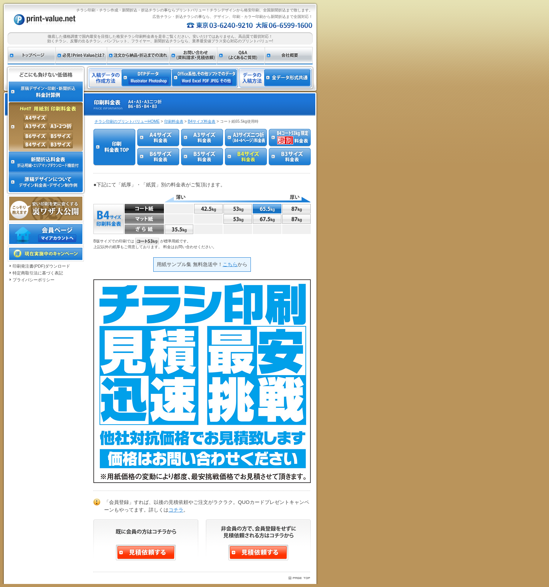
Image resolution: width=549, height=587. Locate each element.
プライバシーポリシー (34, 279)
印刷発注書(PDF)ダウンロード (41, 266)
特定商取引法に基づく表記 (38, 273)
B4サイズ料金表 (201, 121)
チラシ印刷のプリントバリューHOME (127, 121)
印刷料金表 (173, 121)
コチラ (176, 510)
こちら (230, 264)
